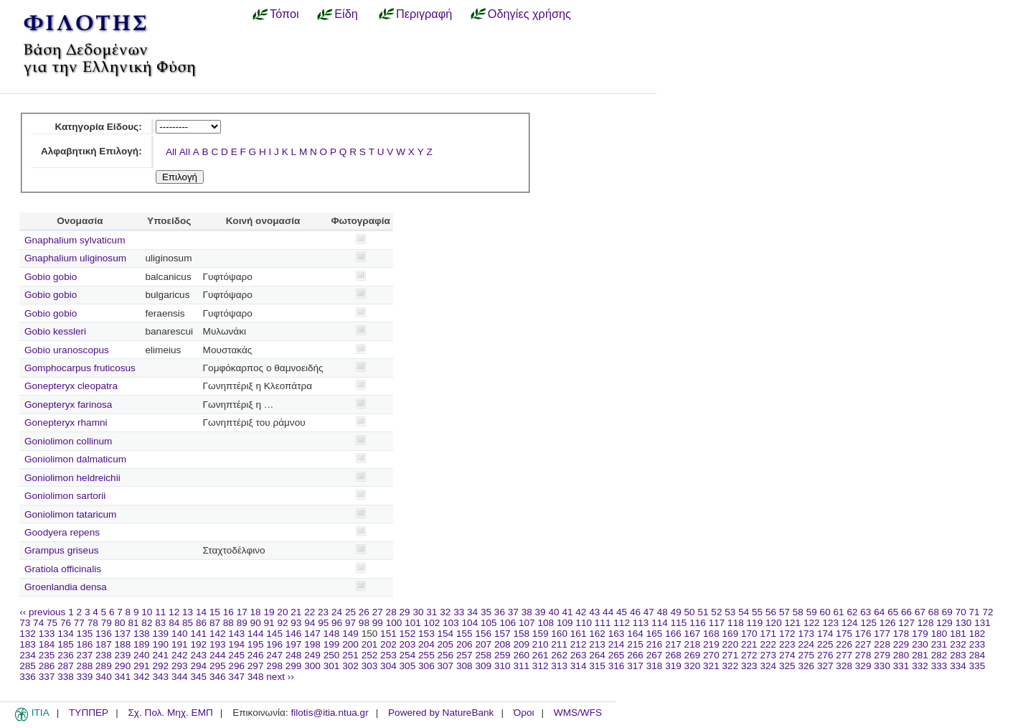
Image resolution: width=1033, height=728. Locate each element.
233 (977, 644)
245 (236, 655)
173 (806, 633)
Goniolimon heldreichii (72, 477)
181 (958, 633)
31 (431, 612)
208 (502, 644)
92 (282, 622)
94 (309, 622)
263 (578, 655)
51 (702, 612)
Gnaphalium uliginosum (75, 258)
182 (977, 633)
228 (882, 644)
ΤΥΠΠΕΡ (88, 712)
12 (174, 612)
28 (391, 612)
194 (236, 644)
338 (65, 676)
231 (939, 644)
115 (679, 622)
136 (103, 633)
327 (825, 666)
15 (214, 612)
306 (426, 666)
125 (868, 622)
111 (603, 622)
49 (676, 612)
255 (426, 655)
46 (635, 612)
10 (146, 612)
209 (521, 644)
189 (141, 644)
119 (755, 622)
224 (806, 644)
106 (507, 622)
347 (236, 676)
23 (323, 612)
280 (901, 655)
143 (236, 633)
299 (294, 666)
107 (527, 622)
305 (408, 666)
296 (236, 666)
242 (179, 655)
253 (388, 655)
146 (294, 633)
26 (364, 612)
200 (350, 644)
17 (242, 612)
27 (377, 612)
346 (217, 676)
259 (502, 655)
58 (798, 612)
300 (312, 666)
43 (594, 612)
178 (901, 633)
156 (483, 633)
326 (806, 666)
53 (730, 612)
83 (160, 622)
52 (716, 612)
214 (616, 644)
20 (282, 612)
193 (217, 644)
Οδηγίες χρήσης (529, 13)
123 (830, 622)
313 (559, 666)
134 (65, 633)
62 (851, 612)
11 (160, 612)
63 (865, 612)
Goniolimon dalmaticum (75, 459)
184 (47, 644)
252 (370, 655)
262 (559, 655)
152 (408, 633)
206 (464, 644)
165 (654, 633)
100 (394, 622)
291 (141, 666)
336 (27, 676)
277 (844, 655)
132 (27, 633)
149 (350, 633)
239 (123, 655)
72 (987, 612)
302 (350, 666)
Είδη (346, 13)
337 (47, 676)
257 (464, 655)
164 (635, 633)
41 (567, 612)
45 (621, 612)
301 (332, 666)
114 (659, 622)
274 (787, 655)
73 (24, 622)
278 (863, 655)
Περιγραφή (424, 13)
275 (806, 655)
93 (296, 622)
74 (38, 622)
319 (673, 666)
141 (198, 633)
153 (426, 633)
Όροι (524, 712)
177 (882, 633)
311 (521, 666)
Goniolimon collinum (68, 441)
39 (540, 612)
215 (635, 644)
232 (958, 644)
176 (863, 633)
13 (187, 612)
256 (446, 655)
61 (839, 612)
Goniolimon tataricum (70, 514)
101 (413, 622)
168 (711, 633)
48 (662, 612)
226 (844, 644)
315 (597, 666)
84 (174, 622)
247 (274, 655)
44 (608, 612)
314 (578, 666)
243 (198, 655)
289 (103, 666)
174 (825, 633)
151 (388, 633)
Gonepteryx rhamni (66, 422)
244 (217, 655)
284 (977, 655)
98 (364, 622)
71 (974, 612)
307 (446, 666)
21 (296, 612)
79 (106, 622)
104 (470, 622)
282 (939, 655)
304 (388, 666)
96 (336, 622)
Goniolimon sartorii (64, 495)
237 (85, 655)
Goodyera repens (62, 532)
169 (730, 633)
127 (906, 622)
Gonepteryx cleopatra (71, 386)
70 (961, 612)
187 (103, 644)
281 (920, 655)
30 (417, 612)
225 (825, 644)
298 (274, 666)
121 (793, 622)
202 (388, 644)
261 (540, 655)
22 (309, 612)
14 (201, 612)
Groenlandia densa (65, 587)
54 (743, 612)
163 (616, 633)
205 (446, 644)
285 (27, 666)
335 (977, 666)
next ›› (280, 676)
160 (559, 633)
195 (255, 644)
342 (141, 676)
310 (502, 666)
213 (597, 644)
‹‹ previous (42, 612)
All (171, 151)
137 (123, 633)
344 (179, 676)
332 (920, 666)
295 (217, 666)
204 (426, 644)
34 (472, 612)
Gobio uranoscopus (66, 350)
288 (85, 666)
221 (749, 644)
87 (214, 622)
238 (103, 655)
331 (901, 666)
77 (79, 622)
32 (445, 612)
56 (770, 612)
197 (294, 644)
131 (982, 622)
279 (882, 655)
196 (274, 644)
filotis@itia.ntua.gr (329, 712)
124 (849, 622)
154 (446, 633)
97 (350, 622)
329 (863, 666)
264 (597, 655)
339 (85, 676)
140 (179, 633)
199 (332, 644)
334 (958, 666)
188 (123, 644)
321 (711, 666)
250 (332, 655)
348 (255, 676)
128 (926, 622)
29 (405, 612)
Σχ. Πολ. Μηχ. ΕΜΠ (170, 712)
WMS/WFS (578, 712)
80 (120, 622)
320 (692, 666)
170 (749, 633)
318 (654, 666)
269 (692, 655)
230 (920, 644)
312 (540, 666)
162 (597, 633)
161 (578, 633)
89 (242, 622)
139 (160, 633)
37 (513, 612)
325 (787, 666)
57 (784, 612)
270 (711, 655)
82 (146, 622)
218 (692, 644)
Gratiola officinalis (62, 569)
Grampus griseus (61, 550)
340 (103, 676)
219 (711, 644)
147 (312, 633)
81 (133, 622)
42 (580, 612)
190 (160, 644)
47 (648, 612)
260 (521, 655)
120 (773, 622)
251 (350, 655)
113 (641, 622)
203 (408, 644)
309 (483, 666)
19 (268, 612)
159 (540, 633)
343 (160, 676)
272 (749, 655)
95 (323, 622)
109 (565, 622)
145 (274, 633)
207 (483, 644)
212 (578, 644)
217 (673, 644)
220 (730, 644)
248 (294, 655)
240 (141, 655)
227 (863, 644)
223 (787, 644)
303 (370, 666)
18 (255, 612)
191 (179, 644)
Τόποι (284, 13)
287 (65, 666)
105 (489, 622)
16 (228, 612)
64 (879, 612)
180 (939, 633)
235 (47, 655)
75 (52, 622)
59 (811, 612)
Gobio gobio (50, 276)
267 (654, 655)
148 (332, 633)
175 (844, 633)
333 (939, 666)
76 (65, 622)
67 (920, 612)
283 (958, 655)
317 (635, 666)
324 (768, 666)
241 (160, 655)
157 (502, 633)
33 (458, 612)
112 (621, 622)
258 (483, 655)
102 (432, 622)
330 (882, 666)
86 (201, 622)
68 (933, 612)
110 (583, 622)
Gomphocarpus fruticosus (80, 368)
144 (255, 633)
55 (757, 612)
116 (697, 622)
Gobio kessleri (55, 331)
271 (730, 655)
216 (654, 644)
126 (887, 622)
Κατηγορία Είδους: (98, 126)
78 (93, 622)
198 (312, 644)
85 (187, 622)
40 (553, 612)
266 (635, 655)
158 (521, 633)
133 (47, 633)
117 (717, 622)
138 (141, 633)
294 (198, 666)
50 (689, 612)
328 (844, 666)
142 (217, 633)
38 (527, 612)
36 (499, 612)
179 (920, 633)
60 (825, 612)
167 (692, 633)
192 (198, 644)
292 (160, 666)
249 (312, 655)
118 (735, 622)
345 (198, 676)
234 (27, 655)
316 (616, 666)
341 (123, 676)
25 (350, 612)
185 (65, 644)
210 (540, 644)
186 (85, 644)
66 (906, 612)
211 (559, 644)
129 (944, 622)
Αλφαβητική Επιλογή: (91, 151)
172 (787, 633)
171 (768, 633)
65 (892, 612)
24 (336, 612)
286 (47, 666)
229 (901, 644)
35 (486, 612)
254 (408, 655)
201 (370, 644)
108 (545, 622)
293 (179, 666)
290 (123, 666)
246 (255, 655)
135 (85, 633)
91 (269, 622)
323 (749, 666)
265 (616, 655)
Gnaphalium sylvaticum (75, 240)
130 (964, 622)
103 (451, 622)
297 (255, 666)
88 (228, 622)
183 (27, 644)
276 (825, 655)
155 (464, 633)
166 (673, 633)
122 (811, 622)
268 (673, 655)
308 (464, 666)
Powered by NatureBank (441, 712)
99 (377, 622)
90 (255, 622)
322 (730, 666)
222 (768, 644)
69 (947, 612)
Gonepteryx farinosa (68, 404)
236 (65, 655)
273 (768, 655)
